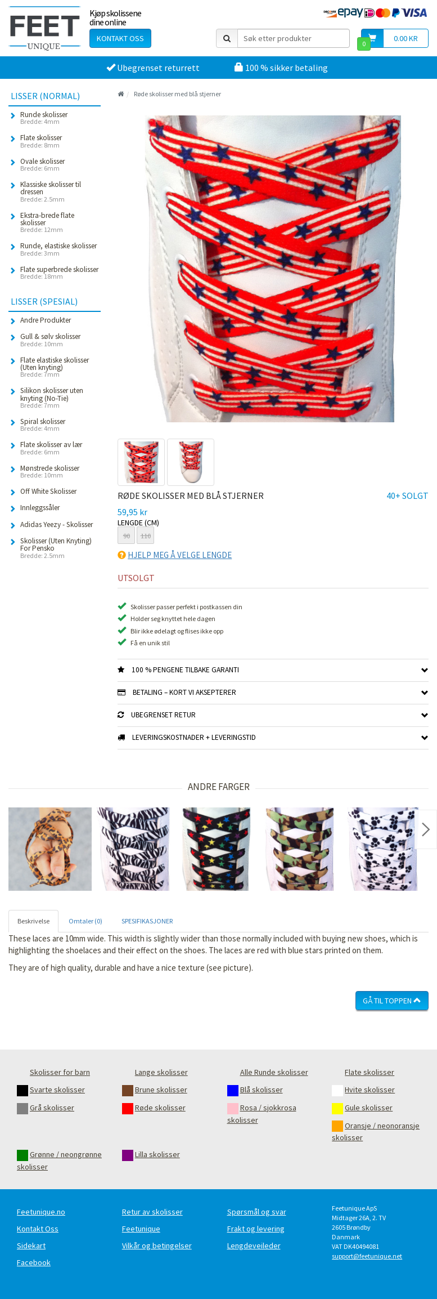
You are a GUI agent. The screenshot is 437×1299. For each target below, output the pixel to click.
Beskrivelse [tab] (33, 921)
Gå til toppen (392, 1001)
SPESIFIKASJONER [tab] (147, 921)
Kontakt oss (120, 38)
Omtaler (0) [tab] (85, 921)
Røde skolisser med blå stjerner (177, 94)
